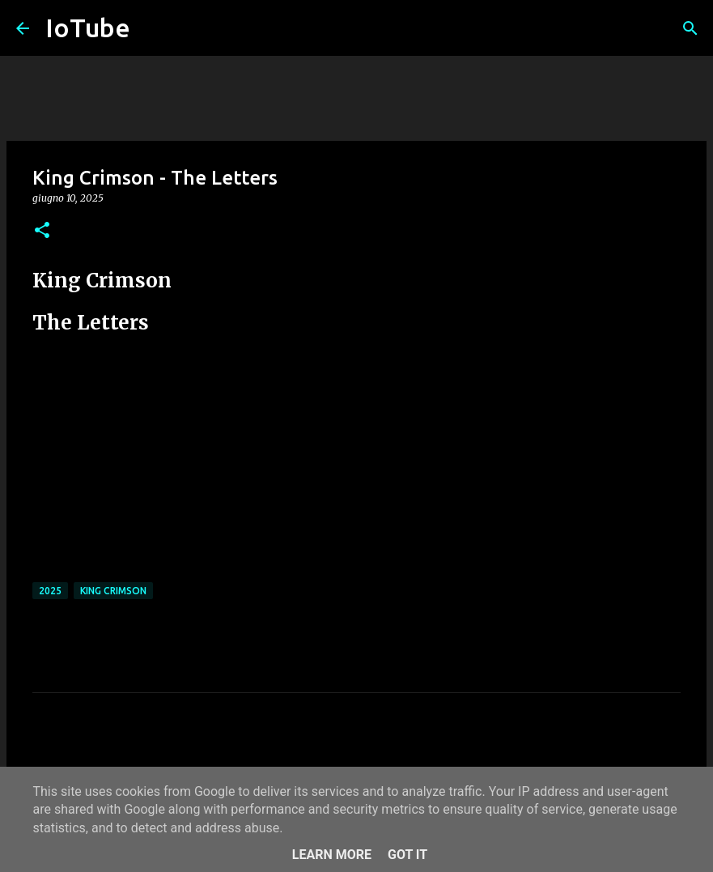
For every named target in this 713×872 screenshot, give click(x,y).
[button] (42, 231)
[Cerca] (690, 28)
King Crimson (113, 590)
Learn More (331, 854)
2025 (50, 590)
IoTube (87, 27)
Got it (407, 854)
